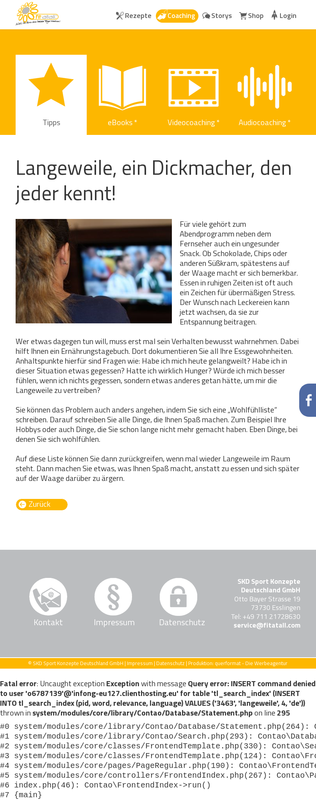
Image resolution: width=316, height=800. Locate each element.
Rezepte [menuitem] (138, 15)
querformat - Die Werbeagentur (251, 663)
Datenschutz (178, 622)
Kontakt (48, 622)
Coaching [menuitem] (181, 15)
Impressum (113, 622)
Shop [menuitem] (256, 15)
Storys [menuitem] (221, 15)
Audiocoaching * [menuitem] (265, 122)
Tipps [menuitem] (51, 122)
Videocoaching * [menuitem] (194, 122)
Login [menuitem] (288, 15)
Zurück (39, 504)
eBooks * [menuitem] (122, 122)
